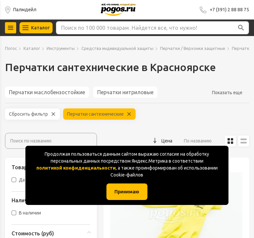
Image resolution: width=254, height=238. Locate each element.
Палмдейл (24, 9)
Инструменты (61, 48)
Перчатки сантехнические (95, 114)
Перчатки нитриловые (125, 92)
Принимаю (126, 191)
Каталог (31, 48)
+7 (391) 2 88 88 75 (229, 9)
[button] (241, 28)
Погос (11, 48)
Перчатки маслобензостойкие (47, 92)
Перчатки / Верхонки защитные (192, 48)
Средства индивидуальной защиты (117, 48)
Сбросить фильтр (28, 114)
